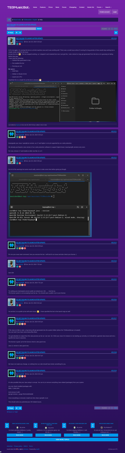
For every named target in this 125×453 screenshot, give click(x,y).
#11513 (114, 243)
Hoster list (90, 7)
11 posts (104, 28)
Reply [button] (10, 32)
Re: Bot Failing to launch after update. (31, 131)
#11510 (114, 38)
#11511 (114, 131)
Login (115, 12)
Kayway (20, 42)
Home (35, 7)
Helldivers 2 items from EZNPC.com (78, 423)
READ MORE (19, 435)
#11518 (114, 352)
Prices (51, 7)
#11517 (114, 318)
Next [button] (115, 28)
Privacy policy (18, 446)
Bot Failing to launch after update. (22, 25)
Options (97, 408)
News (57, 7)
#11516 (114, 300)
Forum (64, 7)
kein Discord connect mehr (106, 423)
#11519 (114, 371)
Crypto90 (21, 135)
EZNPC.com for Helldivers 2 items (20, 423)
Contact (81, 7)
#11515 (114, 279)
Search (108, 7)
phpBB (37, 449)
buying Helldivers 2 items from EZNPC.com (49, 424)
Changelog (72, 7)
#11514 (114, 261)
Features (43, 7)
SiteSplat (25, 449)
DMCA (26, 446)
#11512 (114, 158)
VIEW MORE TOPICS (62, 439)
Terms (31, 446)
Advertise (9, 446)
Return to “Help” (12, 412)
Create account (105, 12)
